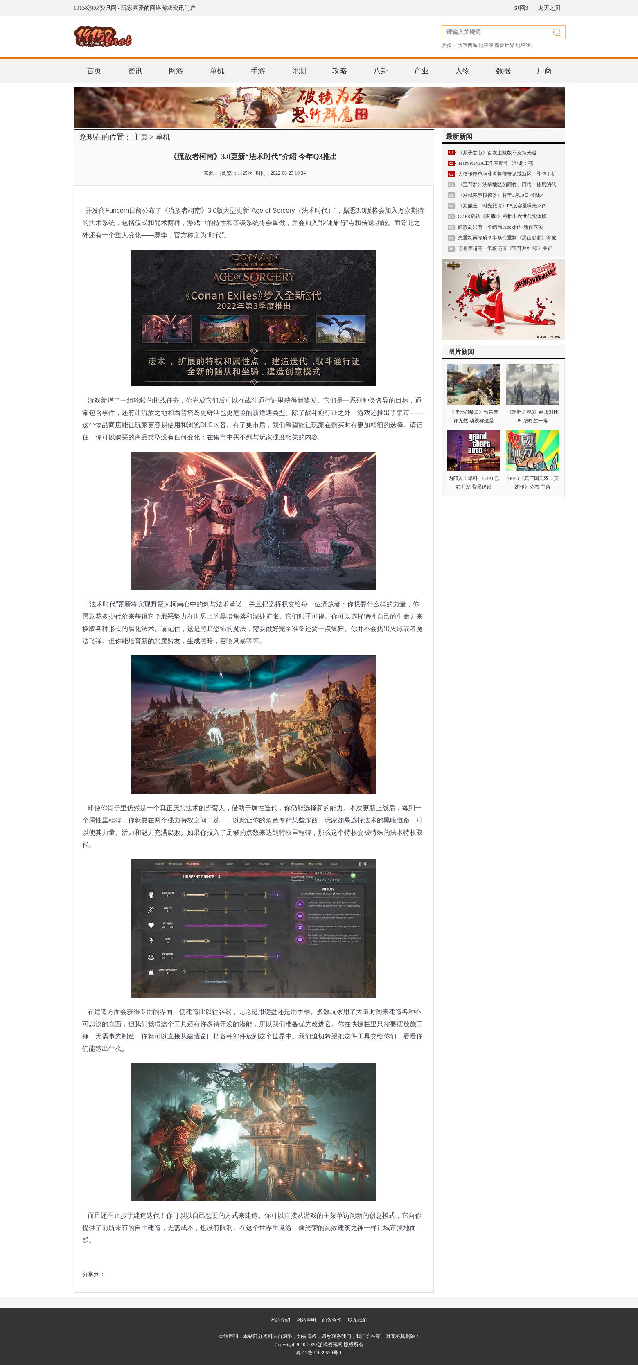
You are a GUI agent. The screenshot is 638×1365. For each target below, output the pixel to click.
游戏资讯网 (330, 1344)
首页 (94, 71)
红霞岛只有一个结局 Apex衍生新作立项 (500, 227)
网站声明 (306, 1320)
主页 (140, 137)
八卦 (380, 71)
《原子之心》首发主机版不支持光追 (497, 152)
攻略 (339, 71)
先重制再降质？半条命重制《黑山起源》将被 (507, 238)
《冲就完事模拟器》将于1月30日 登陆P (500, 195)
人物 (462, 71)
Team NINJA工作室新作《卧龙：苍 (495, 163)
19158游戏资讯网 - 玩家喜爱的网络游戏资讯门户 (135, 8)
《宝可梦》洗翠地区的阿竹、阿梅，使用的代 (507, 184)
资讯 (135, 71)
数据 (503, 71)
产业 (421, 71)
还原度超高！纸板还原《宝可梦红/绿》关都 (505, 248)
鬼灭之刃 (549, 8)
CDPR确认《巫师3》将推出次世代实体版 (502, 216)
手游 (257, 71)
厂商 (544, 71)
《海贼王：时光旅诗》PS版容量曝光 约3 (502, 206)
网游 (176, 71)
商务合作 (332, 1320)
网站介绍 (280, 1320)
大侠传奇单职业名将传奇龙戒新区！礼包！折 (507, 174)
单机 (217, 71)
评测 (298, 71)
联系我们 (357, 1320)
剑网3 (521, 8)
